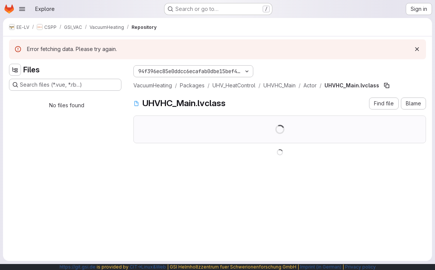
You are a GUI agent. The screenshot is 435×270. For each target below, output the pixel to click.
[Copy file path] (387, 86)
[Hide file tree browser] (15, 70)
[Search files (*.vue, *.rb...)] (65, 85)
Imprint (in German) (320, 267)
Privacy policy (360, 267)
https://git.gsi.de (78, 267)
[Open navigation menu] (22, 9)
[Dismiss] (417, 49)
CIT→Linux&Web (148, 267)
